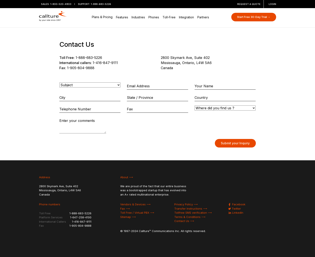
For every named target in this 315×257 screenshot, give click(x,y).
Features (122, 17)
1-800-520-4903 (60, 4)
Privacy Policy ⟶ (186, 204)
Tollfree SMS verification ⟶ (193, 212)
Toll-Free (169, 17)
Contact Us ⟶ (184, 221)
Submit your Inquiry (235, 143)
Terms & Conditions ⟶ (189, 217)
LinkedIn (235, 212)
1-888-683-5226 (101, 4)
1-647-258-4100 (80, 217)
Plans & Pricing (102, 17)
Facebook (236, 204)
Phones (153, 17)
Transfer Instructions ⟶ (190, 208)
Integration (186, 17)
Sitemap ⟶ (128, 217)
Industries (138, 17)
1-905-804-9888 (80, 68)
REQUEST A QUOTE (249, 4)
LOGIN (272, 4)
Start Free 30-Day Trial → (253, 17)
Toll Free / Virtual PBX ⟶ (137, 212)
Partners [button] (203, 17)
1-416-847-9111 (105, 63)
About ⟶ (126, 177)
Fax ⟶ (125, 208)
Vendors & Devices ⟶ (135, 204)
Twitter (234, 208)
